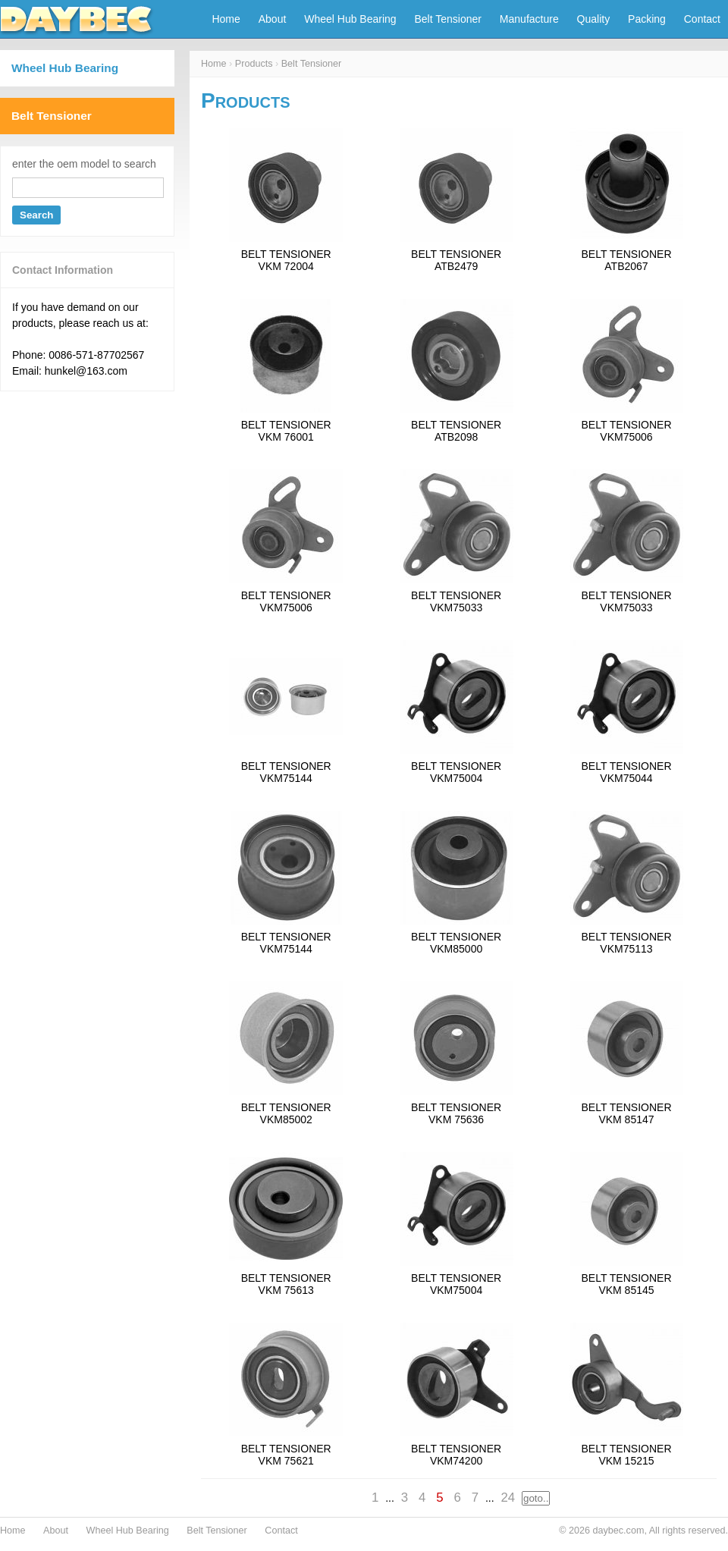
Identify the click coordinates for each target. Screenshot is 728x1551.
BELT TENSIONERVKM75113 (626, 943)
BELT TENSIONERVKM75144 (286, 772)
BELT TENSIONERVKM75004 (456, 772)
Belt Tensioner (448, 19)
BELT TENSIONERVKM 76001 (286, 431)
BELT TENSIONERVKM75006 (626, 431)
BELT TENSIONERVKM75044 (626, 772)
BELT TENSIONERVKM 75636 (456, 1113)
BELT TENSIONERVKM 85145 (626, 1284)
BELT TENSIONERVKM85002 (286, 1113)
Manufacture (529, 19)
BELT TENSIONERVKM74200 (456, 1455)
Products (254, 63)
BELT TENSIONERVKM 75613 (286, 1284)
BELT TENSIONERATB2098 (456, 431)
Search (36, 215)
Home (226, 19)
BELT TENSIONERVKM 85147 (626, 1113)
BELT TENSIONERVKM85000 (456, 943)
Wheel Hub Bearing (350, 19)
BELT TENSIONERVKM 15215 (626, 1455)
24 (507, 1497)
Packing (647, 19)
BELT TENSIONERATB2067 (626, 260)
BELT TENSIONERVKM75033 (456, 601)
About (273, 19)
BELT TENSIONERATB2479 (456, 260)
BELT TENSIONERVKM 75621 (286, 1455)
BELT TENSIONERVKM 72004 (286, 260)
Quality (593, 19)
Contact (702, 19)
